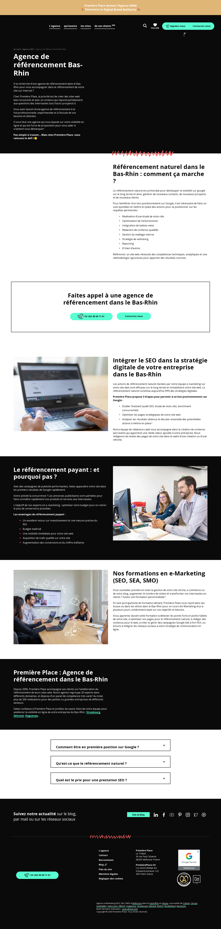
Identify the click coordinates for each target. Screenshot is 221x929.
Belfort (160, 906)
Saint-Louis (112, 906)
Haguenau (31, 715)
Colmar (186, 903)
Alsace (165, 903)
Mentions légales (108, 874)
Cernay (194, 903)
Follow (155, 26)
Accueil (17, 49)
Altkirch (121, 906)
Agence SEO (28, 49)
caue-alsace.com (130, 908)
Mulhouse (137, 903)
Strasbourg (93, 712)
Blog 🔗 (103, 864)
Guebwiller (101, 906)
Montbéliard (170, 906)
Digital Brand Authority (120, 9)
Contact (103, 855)
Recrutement (106, 860)
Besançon (181, 906)
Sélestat (19, 715)
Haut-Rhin (154, 903)
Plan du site (105, 869)
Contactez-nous (202, 26)
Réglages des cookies (111, 878)
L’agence (104, 850)
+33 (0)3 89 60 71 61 (91, 316)
